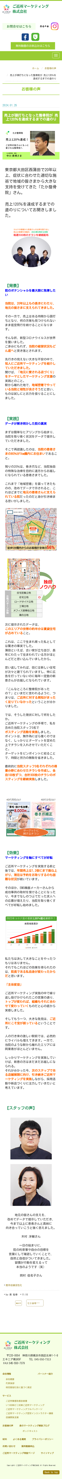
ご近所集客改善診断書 (16, 1401)
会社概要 (10, 1379)
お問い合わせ (8, 1446)
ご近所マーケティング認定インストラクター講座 (29, 1413)
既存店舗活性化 (14, 1285)
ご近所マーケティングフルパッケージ (24, 1409)
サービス (6, 1396)
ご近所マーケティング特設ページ (18, 1453)
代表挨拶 (10, 1383)
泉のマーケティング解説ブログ (34, 1426)
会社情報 (6, 1374)
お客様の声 (50, 68)
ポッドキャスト (30, 1431)
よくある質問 (19, 1439)
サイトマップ (47, 1453)
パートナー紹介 (45, 1374)
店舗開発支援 (12, 1417)
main (18, 1303)
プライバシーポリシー (42, 1439)
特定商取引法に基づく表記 (19, 1387)
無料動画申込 (27, 1446)
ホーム (35, 68)
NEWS (4, 1439)
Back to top (51, 1472)
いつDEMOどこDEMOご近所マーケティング (25, 1405)
